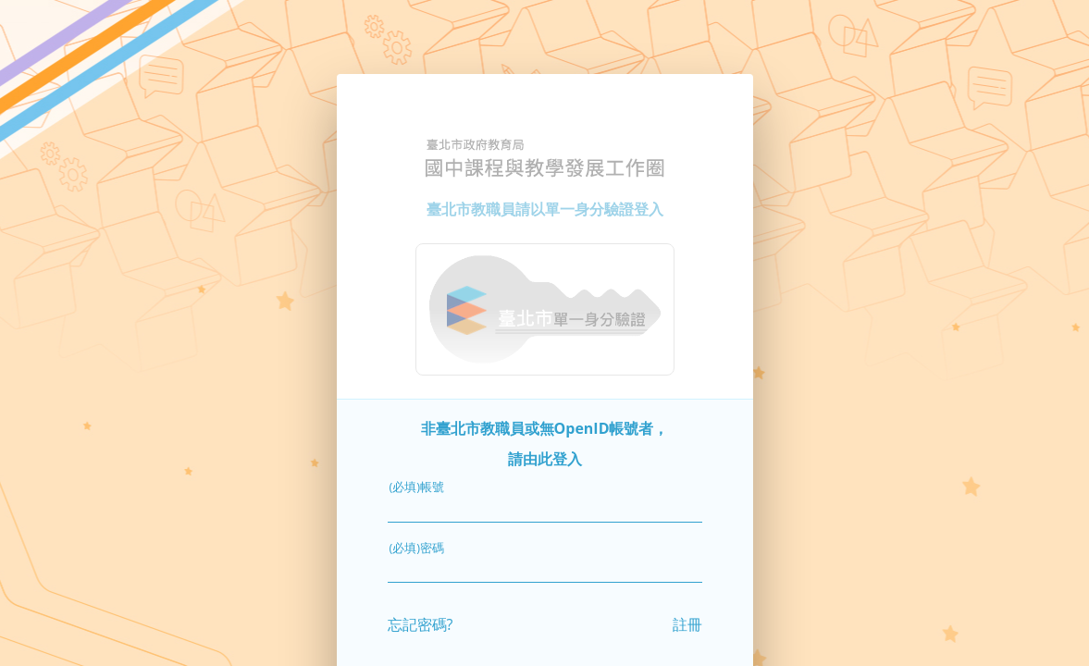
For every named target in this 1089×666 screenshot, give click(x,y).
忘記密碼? (420, 621)
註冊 (687, 621)
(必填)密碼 (417, 544)
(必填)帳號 (417, 483)
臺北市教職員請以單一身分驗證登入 (545, 206)
